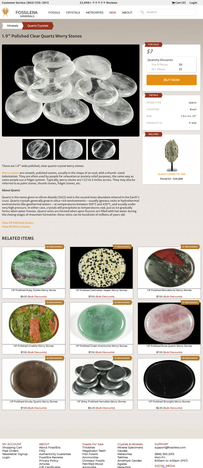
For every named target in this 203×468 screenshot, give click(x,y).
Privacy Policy (48, 460)
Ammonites (90, 457)
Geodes (122, 451)
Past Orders (10, 451)
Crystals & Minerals (130, 444)
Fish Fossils (90, 454)
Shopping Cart (12, 447)
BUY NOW (172, 80)
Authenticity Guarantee (55, 454)
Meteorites (124, 454)
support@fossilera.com (170, 447)
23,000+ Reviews (98, 2)
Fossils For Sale (92, 444)
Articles (44, 464)
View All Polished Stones (18, 223)
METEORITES (94, 12)
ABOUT (127, 12)
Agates (122, 464)
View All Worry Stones (16, 226)
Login (193, 2)
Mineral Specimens (130, 447)
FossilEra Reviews (51, 457)
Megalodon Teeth (94, 451)
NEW (112, 12)
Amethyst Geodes (129, 460)
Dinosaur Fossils (93, 460)
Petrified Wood (92, 464)
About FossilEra (49, 447)
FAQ (42, 451)
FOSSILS (54, 12)
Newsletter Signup (15, 454)
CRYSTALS (73, 12)
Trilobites (88, 447)
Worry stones (10, 173)
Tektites (122, 457)
